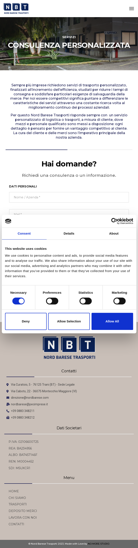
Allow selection (69, 321)
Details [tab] (69, 233)
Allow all (112, 321)
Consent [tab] (24, 233)
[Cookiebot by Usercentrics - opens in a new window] (114, 221)
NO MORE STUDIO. (99, 543)
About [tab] (114, 233)
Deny (26, 321)
